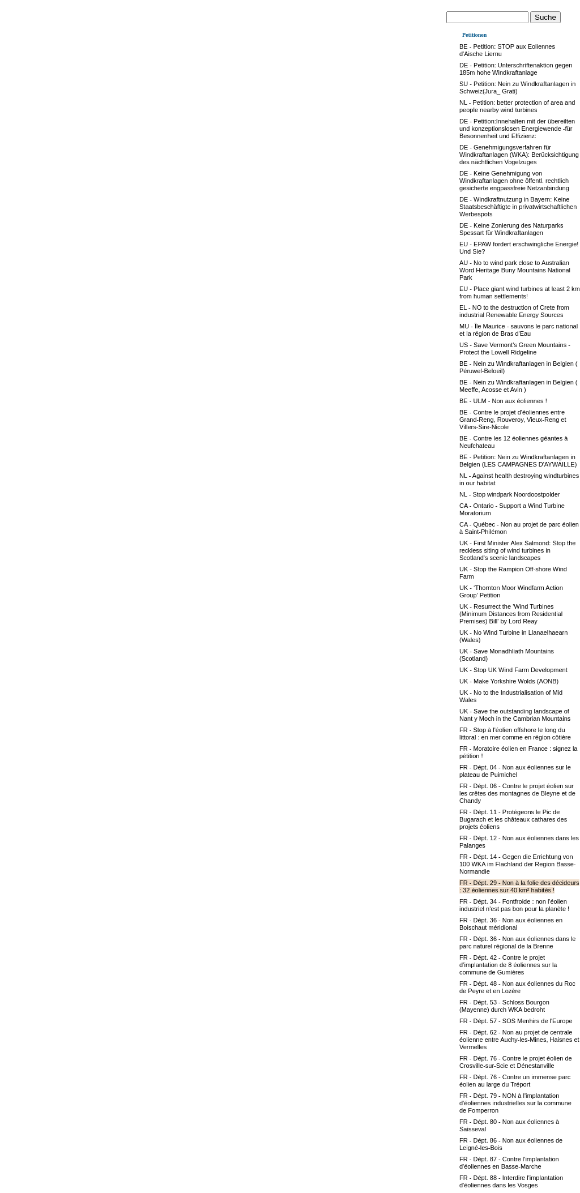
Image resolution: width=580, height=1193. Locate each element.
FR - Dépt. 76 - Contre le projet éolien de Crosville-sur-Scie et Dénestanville (515, 1062)
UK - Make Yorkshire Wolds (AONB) (508, 681)
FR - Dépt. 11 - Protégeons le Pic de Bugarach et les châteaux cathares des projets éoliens (513, 819)
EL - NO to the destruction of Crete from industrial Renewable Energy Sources (514, 311)
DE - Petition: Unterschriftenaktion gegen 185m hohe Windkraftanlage (515, 69)
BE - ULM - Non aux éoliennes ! (503, 400)
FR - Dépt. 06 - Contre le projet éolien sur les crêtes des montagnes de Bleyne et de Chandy (517, 793)
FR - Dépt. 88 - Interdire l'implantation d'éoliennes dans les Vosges (511, 1181)
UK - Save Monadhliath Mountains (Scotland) (506, 655)
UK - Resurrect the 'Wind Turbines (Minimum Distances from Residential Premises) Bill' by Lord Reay (510, 614)
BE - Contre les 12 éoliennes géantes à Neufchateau (513, 442)
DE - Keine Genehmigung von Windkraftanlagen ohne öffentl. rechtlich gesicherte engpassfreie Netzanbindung (514, 180)
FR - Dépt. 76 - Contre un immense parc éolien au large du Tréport (514, 1081)
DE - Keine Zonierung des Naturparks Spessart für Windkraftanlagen (511, 229)
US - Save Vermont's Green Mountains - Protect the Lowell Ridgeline (514, 348)
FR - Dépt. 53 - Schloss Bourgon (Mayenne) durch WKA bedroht (504, 1006)
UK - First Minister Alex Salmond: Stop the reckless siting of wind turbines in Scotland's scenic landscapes (517, 550)
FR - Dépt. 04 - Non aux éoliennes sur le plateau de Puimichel (515, 771)
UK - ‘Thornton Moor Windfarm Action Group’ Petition (511, 591)
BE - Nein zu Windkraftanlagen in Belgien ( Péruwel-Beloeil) (518, 367)
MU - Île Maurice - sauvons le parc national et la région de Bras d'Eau (518, 330)
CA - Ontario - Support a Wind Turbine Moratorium (512, 509)
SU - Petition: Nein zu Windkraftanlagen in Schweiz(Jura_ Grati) (517, 87)
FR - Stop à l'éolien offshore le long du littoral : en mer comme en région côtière (515, 733)
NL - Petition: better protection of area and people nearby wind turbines (517, 106)
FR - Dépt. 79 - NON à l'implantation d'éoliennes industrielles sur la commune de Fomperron (515, 1103)
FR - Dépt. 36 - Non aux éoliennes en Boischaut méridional (510, 924)
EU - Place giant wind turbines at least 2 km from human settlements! (519, 292)
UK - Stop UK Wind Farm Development (513, 669)
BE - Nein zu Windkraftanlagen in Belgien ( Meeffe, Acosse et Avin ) (518, 386)
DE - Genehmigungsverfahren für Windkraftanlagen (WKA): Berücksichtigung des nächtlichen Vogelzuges (519, 154)
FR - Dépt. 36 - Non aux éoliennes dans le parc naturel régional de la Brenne (517, 942)
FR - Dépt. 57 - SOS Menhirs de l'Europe (516, 1020)
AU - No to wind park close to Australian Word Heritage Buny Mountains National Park (514, 270)
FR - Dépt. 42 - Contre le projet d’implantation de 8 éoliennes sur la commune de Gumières (508, 965)
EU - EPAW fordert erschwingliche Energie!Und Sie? (518, 248)
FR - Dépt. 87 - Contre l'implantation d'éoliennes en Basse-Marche (509, 1163)
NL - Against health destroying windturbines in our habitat (519, 479)
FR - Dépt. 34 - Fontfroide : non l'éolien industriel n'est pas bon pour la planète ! (514, 905)
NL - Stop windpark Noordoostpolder (509, 494)
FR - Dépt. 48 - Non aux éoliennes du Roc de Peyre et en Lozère (517, 987)
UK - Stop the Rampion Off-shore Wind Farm (513, 573)
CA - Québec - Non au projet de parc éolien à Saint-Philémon (519, 528)
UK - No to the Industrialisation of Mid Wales (510, 696)
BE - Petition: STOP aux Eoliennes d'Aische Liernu (507, 50)
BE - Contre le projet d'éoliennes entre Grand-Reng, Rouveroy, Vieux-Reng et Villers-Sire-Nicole (512, 419)
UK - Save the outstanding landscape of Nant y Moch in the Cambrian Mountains (514, 715)
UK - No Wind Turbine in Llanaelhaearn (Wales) (513, 636)
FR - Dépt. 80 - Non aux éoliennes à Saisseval (509, 1125)
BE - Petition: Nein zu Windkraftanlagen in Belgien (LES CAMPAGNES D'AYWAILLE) (518, 461)
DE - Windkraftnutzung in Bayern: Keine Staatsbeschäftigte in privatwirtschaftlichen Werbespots (518, 206)
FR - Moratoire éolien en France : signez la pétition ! (518, 752)
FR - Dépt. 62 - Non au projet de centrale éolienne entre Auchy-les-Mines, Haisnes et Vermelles (519, 1039)
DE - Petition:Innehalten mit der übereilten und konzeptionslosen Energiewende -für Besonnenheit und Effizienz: (517, 128)
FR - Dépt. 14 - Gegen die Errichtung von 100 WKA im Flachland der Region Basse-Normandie (517, 864)
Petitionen (474, 35)
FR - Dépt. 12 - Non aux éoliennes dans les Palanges (519, 842)
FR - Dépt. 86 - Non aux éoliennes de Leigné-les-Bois (510, 1144)
